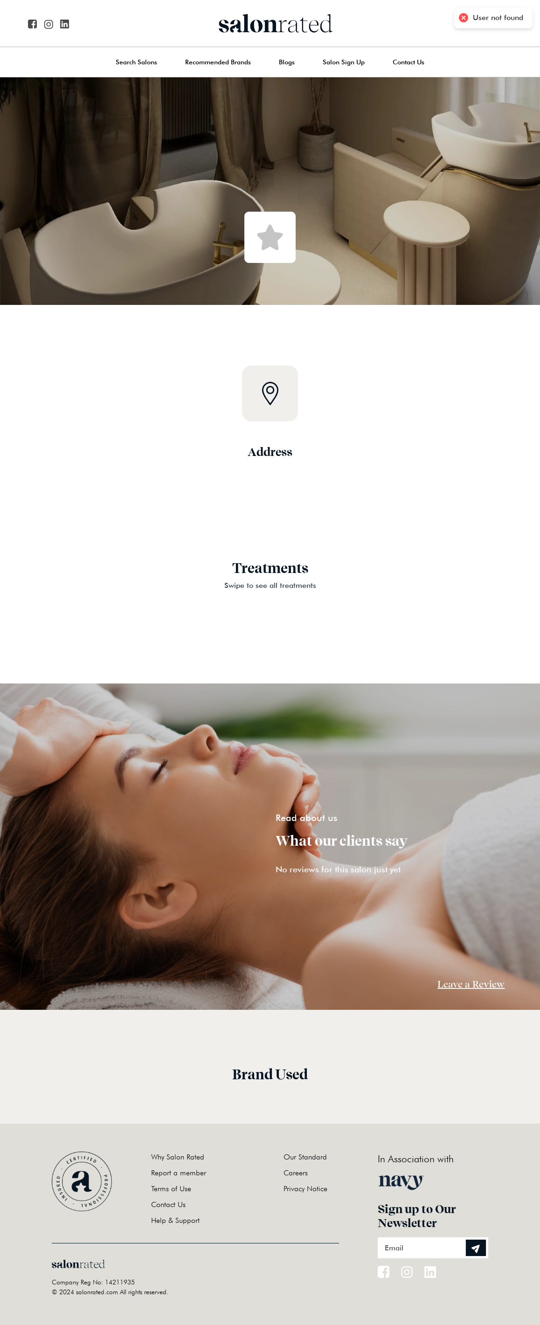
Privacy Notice (305, 1188)
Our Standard (305, 1156)
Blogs (287, 62)
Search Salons (136, 62)
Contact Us (408, 62)
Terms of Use (171, 1188)
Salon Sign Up (344, 62)
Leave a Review (471, 984)
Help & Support (175, 1220)
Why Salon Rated (177, 1156)
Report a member (178, 1172)
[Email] (433, 1247)
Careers (296, 1172)
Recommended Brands (218, 62)
